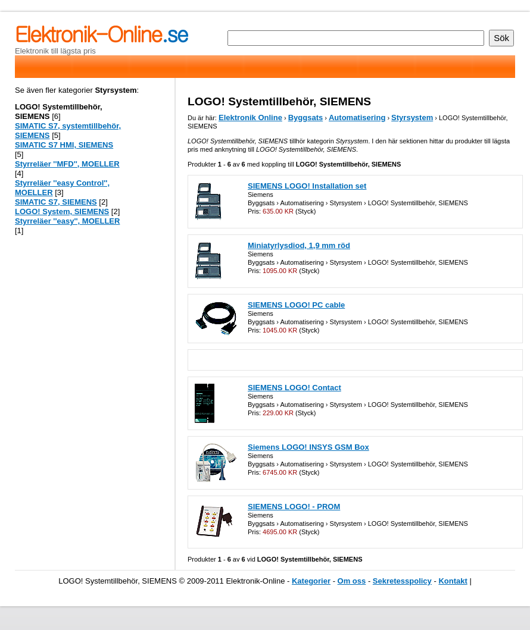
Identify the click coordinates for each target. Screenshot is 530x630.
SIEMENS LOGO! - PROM (294, 506)
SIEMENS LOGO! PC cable (296, 304)
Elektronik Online (250, 117)
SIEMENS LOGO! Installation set (307, 185)
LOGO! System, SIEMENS (62, 211)
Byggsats (305, 117)
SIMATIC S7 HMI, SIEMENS (64, 144)
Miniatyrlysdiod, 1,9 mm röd (299, 245)
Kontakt (452, 580)
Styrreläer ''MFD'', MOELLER (67, 163)
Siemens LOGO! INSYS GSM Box (308, 447)
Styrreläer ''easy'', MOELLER (67, 221)
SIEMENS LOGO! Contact (294, 387)
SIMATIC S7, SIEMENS (56, 202)
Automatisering (357, 117)
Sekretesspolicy (402, 580)
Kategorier (311, 580)
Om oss (352, 580)
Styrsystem (412, 117)
